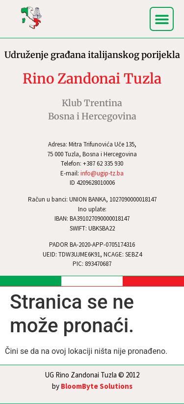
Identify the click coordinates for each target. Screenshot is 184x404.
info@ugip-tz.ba (102, 173)
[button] (162, 19)
